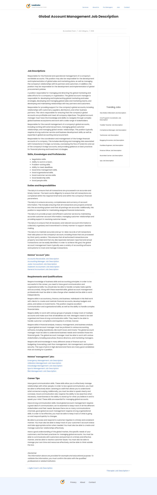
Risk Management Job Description (42, 371)
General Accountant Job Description (43, 269)
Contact (127, 7)
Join (118, 7)
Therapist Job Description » (118, 470)
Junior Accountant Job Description (42, 264)
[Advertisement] (61, 51)
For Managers (108, 7)
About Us (96, 7)
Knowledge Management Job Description (45, 366)
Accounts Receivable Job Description (43, 259)
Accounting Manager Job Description (43, 261)
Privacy (73, 482)
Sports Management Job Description (43, 368)
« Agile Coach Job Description (40, 468)
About (82, 482)
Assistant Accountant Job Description (43, 267)
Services (85, 7)
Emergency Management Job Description (45, 360)
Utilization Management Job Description (44, 363)
